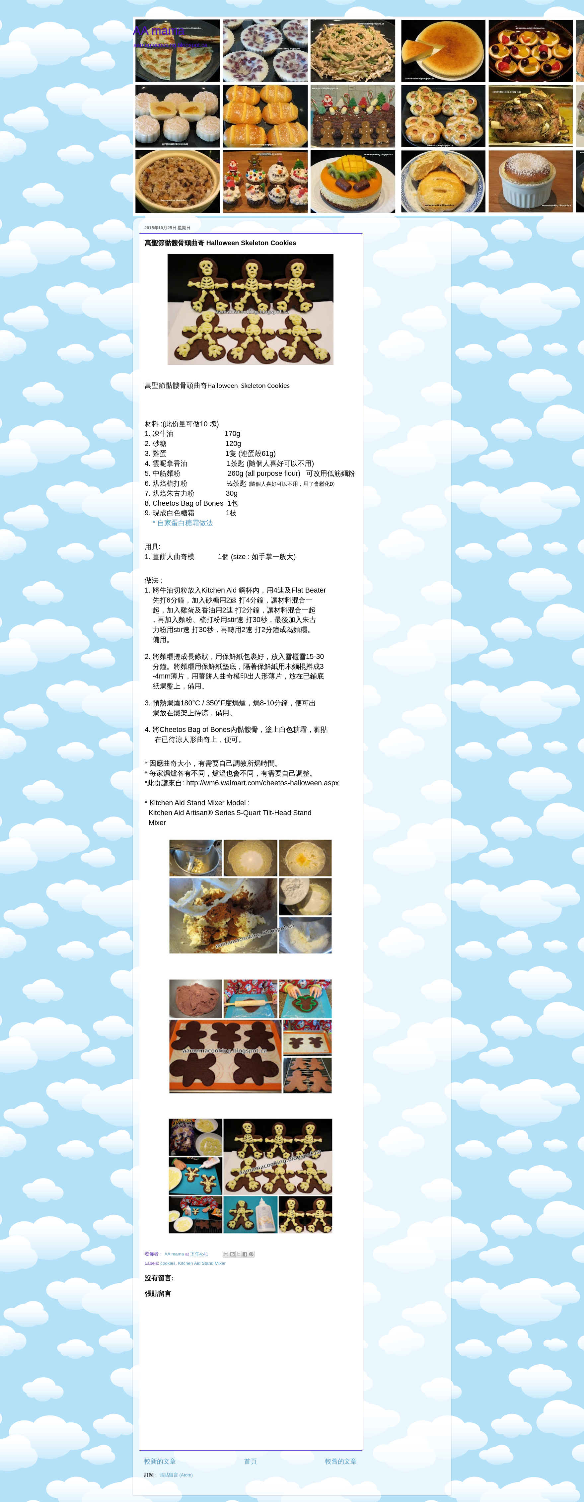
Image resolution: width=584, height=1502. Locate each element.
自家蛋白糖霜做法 (185, 523)
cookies (168, 1263)
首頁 (250, 1461)
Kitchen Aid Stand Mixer (202, 1263)
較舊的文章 (341, 1461)
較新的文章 (160, 1461)
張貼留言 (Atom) (176, 1474)
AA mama (158, 30)
